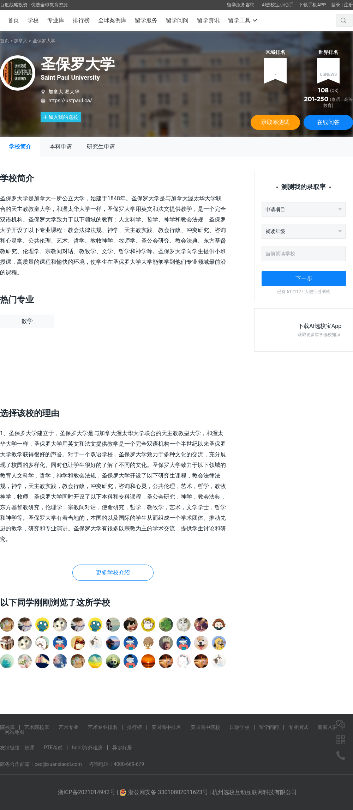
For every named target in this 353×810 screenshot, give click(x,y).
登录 (335, 4)
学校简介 (20, 146)
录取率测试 (275, 122)
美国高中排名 (166, 727)
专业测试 (298, 727)
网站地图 (14, 732)
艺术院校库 (36, 727)
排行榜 (81, 20)
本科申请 (60, 146)
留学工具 (242, 20)
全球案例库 (112, 20)
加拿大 (21, 40)
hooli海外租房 (87, 747)
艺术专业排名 (103, 727)
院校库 (7, 727)
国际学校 (240, 727)
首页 (13, 20)
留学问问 (177, 20)
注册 (348, 4)
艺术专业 (68, 727)
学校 (33, 20)
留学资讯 (208, 20)
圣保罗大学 (43, 40)
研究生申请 (101, 146)
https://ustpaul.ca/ (70, 100)
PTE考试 (53, 747)
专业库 (55, 20)
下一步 (303, 278)
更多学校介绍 (113, 572)
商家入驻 (327, 727)
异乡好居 (122, 747)
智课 (29, 747)
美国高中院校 (205, 727)
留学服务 (146, 20)
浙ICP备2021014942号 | (89, 792)
